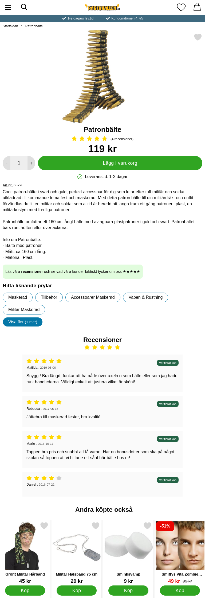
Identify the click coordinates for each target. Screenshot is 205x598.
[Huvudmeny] (8, 7)
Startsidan (10, 26)
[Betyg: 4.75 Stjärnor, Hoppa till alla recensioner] (102, 139)
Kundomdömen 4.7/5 (127, 18)
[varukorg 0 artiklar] (197, 7)
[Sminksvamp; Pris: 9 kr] (128, 552)
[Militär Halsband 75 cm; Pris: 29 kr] (77, 552)
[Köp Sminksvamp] (128, 590)
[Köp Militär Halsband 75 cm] (77, 590)
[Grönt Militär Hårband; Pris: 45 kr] (25, 552)
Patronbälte (33, 26)
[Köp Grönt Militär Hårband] (25, 590)
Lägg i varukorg (120, 163)
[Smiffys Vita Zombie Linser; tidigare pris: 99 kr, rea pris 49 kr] (180, 552)
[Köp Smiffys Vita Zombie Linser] (180, 590)
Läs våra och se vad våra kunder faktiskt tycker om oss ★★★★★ (72, 271)
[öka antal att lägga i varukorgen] (31, 163)
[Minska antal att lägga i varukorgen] (6, 163)
